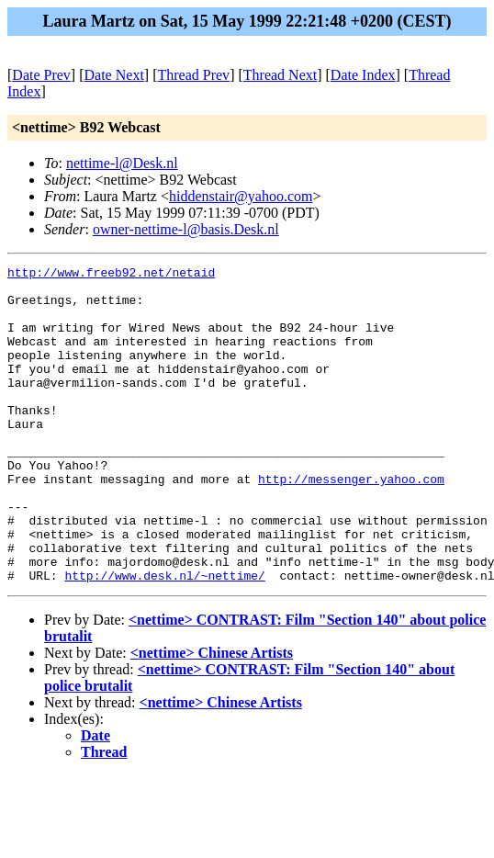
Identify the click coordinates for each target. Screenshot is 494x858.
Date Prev (41, 75)
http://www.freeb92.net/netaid (111, 274)
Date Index (363, 75)
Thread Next (280, 75)
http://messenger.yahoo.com (351, 522)
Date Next (114, 75)
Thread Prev (193, 75)
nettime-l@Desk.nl (122, 163)
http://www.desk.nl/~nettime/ (164, 638)
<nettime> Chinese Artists (211, 716)
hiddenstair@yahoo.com (240, 196)
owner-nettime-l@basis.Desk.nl (186, 229)
